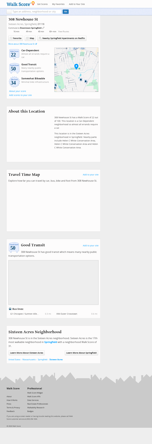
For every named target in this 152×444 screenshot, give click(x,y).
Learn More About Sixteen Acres (26, 353)
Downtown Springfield (31, 28)
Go (65, 11)
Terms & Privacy (13, 408)
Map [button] (30, 38)
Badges (30, 411)
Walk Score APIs (33, 397)
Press (9, 404)
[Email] (17, 392)
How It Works (12, 400)
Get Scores (42, 4)
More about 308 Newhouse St (21, 44)
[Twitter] (8, 392)
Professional (34, 388)
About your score (17, 91)
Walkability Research (35, 408)
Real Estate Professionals (37, 404)
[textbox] (36, 11)
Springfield (30, 24)
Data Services (33, 400)
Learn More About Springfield (81, 353)
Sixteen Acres (56, 359)
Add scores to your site (20, 95)
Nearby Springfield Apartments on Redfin (62, 38)
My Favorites (58, 4)
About (9, 397)
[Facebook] (13, 392)
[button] (8, 11)
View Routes (63, 31)
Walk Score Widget (35, 393)
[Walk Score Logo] (21, 3)
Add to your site (91, 174)
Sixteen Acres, (16, 24)
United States (14, 359)
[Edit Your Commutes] (43, 27)
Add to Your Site (77, 4)
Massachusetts (29, 359)
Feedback (10, 411)
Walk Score (13, 388)
